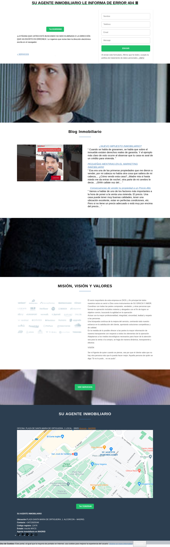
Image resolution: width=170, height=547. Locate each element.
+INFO (141, 58)
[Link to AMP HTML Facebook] (22, 535)
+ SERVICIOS (23, 54)
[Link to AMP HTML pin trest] (27, 535)
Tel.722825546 (85, 506)
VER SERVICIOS (85, 387)
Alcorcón (83, 428)
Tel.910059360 (55, 29)
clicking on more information (121, 544)
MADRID (92, 428)
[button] (85, 5)
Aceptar (139, 544)
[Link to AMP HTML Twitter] (18, 535)
